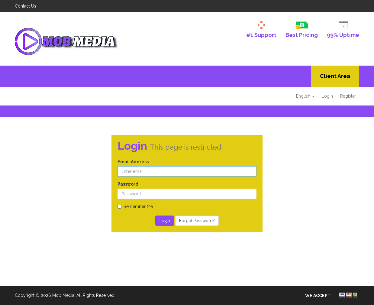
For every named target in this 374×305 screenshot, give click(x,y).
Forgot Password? (197, 220)
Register (348, 96)
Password (128, 184)
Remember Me (135, 206)
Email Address (133, 161)
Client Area (335, 76)
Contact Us (25, 6)
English (305, 96)
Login (327, 96)
